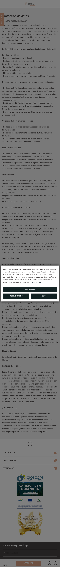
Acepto (44, 296)
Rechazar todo (16, 296)
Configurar (30, 289)
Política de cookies (36, 282)
